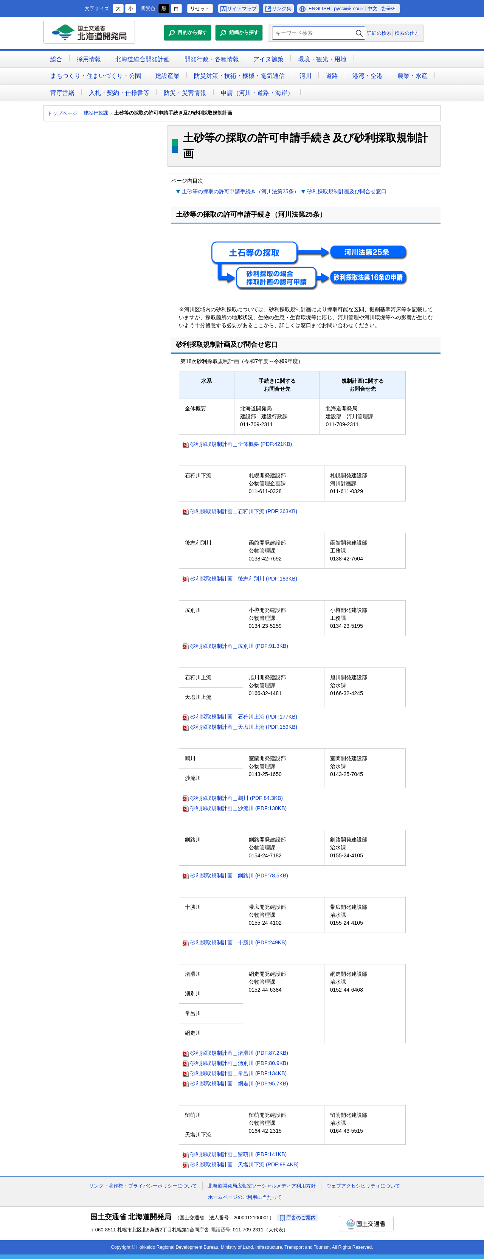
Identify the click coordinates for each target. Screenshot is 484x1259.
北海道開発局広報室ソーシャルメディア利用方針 (262, 1186)
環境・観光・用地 (322, 59)
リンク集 (282, 8)
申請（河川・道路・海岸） (257, 93)
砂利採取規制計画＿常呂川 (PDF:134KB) (238, 1073)
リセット (200, 8)
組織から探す (244, 32)
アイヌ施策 (268, 59)
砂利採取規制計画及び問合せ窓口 (346, 191)
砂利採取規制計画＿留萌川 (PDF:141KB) (238, 1154)
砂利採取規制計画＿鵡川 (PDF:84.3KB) (236, 798)
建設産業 (167, 76)
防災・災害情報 (185, 93)
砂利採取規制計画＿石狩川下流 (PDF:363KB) (243, 511)
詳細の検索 (379, 33)
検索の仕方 (407, 33)
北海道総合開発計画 (142, 59)
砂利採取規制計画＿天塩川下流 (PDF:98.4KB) (244, 1164)
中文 (372, 8)
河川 (305, 76)
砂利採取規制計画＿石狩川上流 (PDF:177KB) (243, 717)
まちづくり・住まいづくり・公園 (95, 76)
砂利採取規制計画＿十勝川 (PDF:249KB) (238, 942)
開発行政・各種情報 (212, 59)
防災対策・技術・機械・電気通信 (239, 76)
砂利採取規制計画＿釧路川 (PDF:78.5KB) (239, 875)
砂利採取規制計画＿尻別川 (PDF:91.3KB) (239, 646)
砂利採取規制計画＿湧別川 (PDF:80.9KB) (239, 1063)
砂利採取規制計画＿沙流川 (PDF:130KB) (238, 808)
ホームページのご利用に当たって (245, 1197)
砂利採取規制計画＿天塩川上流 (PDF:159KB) (243, 727)
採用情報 (89, 59)
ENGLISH (319, 8)
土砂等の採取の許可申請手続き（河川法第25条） (240, 191)
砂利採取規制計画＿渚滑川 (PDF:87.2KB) (239, 1053)
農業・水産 (412, 76)
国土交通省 (366, 1223)
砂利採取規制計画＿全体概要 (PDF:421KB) (241, 444)
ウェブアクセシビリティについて (363, 1186)
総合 (56, 59)
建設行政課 (96, 113)
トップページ (62, 113)
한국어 (388, 8)
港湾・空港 (367, 76)
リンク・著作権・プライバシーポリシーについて (143, 1186)
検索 (359, 33)
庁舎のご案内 (301, 1217)
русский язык (348, 8)
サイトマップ (242, 8)
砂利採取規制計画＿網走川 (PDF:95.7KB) (239, 1083)
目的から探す (192, 32)
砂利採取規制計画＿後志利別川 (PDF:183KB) (243, 579)
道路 (332, 76)
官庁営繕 (62, 93)
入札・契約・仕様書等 (119, 93)
